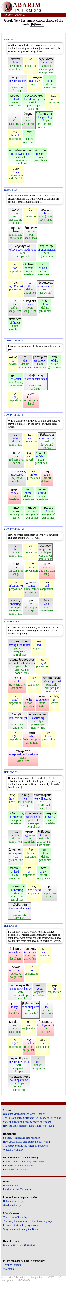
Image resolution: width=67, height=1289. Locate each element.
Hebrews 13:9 (11, 926)
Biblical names (11, 1185)
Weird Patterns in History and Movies (24, 1161)
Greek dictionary (12, 1205)
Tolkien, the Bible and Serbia (20, 1165)
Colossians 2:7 (12, 622)
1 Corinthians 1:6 (13, 340)
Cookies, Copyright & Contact (19, 1244)
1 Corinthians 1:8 (13, 415)
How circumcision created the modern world (26, 1141)
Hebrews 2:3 (11, 772)
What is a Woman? (13, 1149)
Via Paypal (8, 1268)
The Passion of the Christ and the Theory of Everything (32, 1117)
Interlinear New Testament (17, 1189)
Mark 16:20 (10, 39)
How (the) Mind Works (17, 1169)
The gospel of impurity (15, 1217)
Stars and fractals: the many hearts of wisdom (27, 1121)
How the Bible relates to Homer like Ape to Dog (28, 1125)
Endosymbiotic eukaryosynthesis (20, 1225)
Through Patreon (12, 1264)
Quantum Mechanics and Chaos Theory (24, 1113)
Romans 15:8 (11, 190)
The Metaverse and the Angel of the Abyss (25, 1145)
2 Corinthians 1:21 (14, 529)
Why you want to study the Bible (20, 1229)
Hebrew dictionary (13, 1201)
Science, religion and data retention (21, 1137)
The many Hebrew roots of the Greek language (27, 1221)
